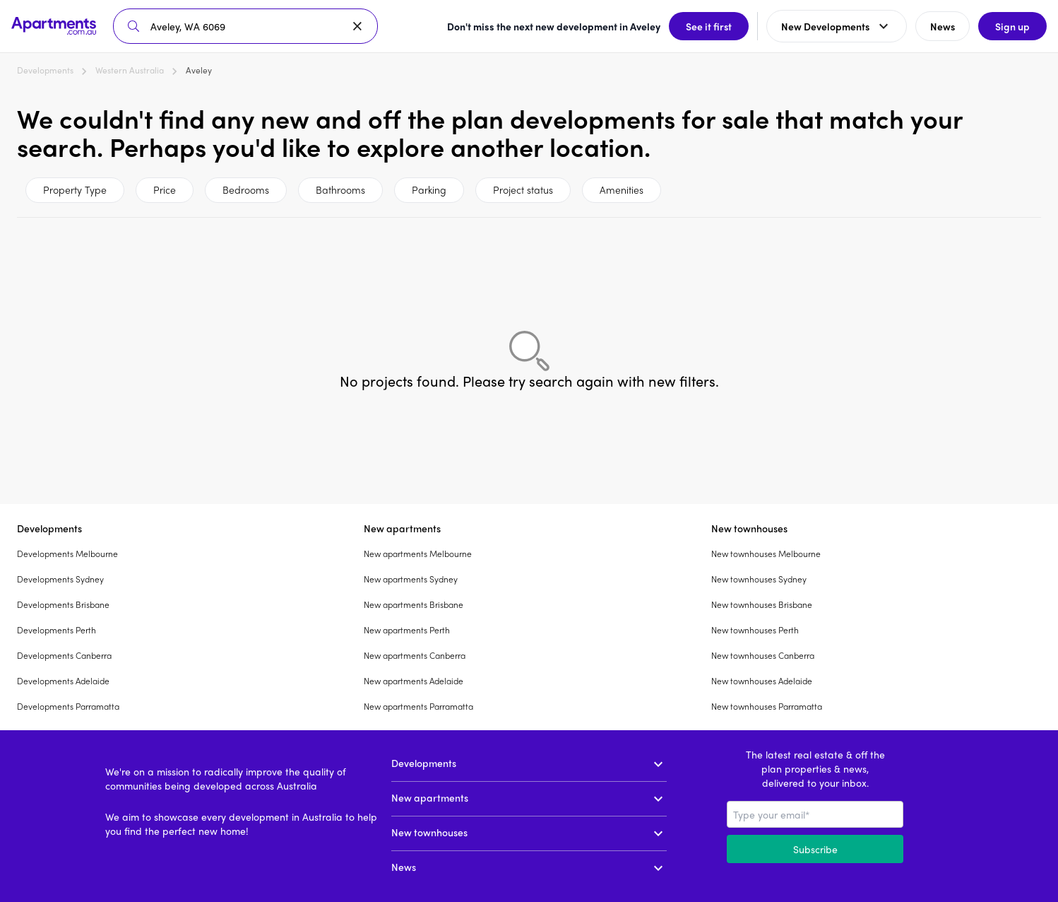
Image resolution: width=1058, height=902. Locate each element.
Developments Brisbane (63, 604)
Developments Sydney (60, 579)
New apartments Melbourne (418, 553)
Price (164, 189)
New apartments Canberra (414, 655)
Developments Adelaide (63, 680)
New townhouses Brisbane (761, 604)
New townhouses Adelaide (761, 680)
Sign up (1012, 26)
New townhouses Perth (755, 629)
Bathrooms (340, 189)
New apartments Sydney (411, 579)
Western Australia (129, 70)
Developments (45, 70)
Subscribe (815, 849)
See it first (709, 26)
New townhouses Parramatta (766, 706)
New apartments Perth (407, 629)
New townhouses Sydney (759, 579)
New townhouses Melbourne (766, 553)
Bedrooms (245, 189)
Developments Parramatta (68, 706)
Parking (429, 189)
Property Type (75, 189)
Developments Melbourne (67, 553)
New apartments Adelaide (413, 680)
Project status (523, 189)
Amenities (621, 189)
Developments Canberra (64, 655)
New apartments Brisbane (413, 604)
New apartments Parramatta (418, 706)
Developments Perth (56, 629)
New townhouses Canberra (762, 655)
